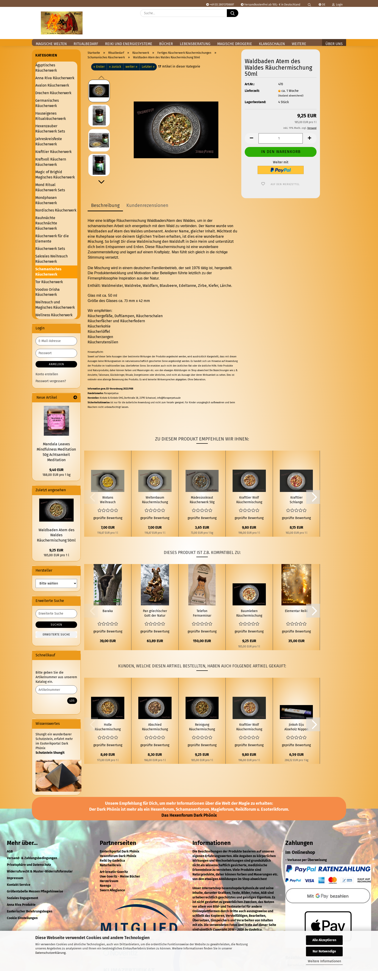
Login (337, 4)
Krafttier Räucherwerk (53, 152)
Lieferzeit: (252, 91)
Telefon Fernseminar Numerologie (202, 613)
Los (72, 700)
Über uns (334, 44)
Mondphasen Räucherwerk (46, 200)
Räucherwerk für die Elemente (52, 238)
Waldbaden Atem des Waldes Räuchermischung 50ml (56, 535)
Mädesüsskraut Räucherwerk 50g (202, 500)
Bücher (166, 44)
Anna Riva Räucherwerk (54, 78)
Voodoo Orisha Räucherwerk (47, 292)
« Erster (99, 67)
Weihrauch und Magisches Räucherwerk (55, 305)
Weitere (299, 44)
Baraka (108, 611)
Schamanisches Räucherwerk (48, 272)
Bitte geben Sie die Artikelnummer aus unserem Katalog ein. (56, 677)
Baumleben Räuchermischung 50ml (249, 613)
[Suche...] (232, 13)
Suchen (56, 624)
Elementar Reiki (296, 611)
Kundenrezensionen (147, 205)
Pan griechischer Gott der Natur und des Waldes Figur (155, 613)
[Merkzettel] (329, 16)
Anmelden (56, 364)
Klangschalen (272, 44)
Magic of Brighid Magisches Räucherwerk (55, 174)
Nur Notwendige (324, 951)
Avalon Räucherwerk (52, 85)
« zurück (115, 67)
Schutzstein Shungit (50, 753)
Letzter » (148, 67)
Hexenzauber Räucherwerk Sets (50, 128)
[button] (340, 16)
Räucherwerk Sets (50, 248)
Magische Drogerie (234, 44)
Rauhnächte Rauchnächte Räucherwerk (46, 223)
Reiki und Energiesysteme (128, 44)
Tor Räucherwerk (49, 282)
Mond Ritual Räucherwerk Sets (50, 187)
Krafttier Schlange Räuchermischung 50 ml (296, 500)
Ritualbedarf (86, 44)
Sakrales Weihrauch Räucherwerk (51, 259)
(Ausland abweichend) (290, 95)
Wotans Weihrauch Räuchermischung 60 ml (108, 500)
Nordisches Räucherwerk (55, 210)
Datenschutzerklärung (50, 952)
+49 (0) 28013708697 (220, 4)
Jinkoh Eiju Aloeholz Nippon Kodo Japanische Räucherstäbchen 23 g (296, 727)
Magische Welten (51, 44)
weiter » (131, 67)
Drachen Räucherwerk (53, 93)
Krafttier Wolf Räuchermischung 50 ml (249, 500)
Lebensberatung (195, 44)
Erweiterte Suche (56, 634)
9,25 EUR (56, 550)
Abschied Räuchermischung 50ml (155, 727)
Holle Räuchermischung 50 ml (108, 727)
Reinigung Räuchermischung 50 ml (202, 727)
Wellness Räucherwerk (53, 315)
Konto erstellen (47, 374)
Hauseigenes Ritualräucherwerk (50, 116)
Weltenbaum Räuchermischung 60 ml (155, 500)
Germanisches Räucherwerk (47, 103)
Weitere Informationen (324, 961)
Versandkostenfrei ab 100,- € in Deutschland (270, 4)
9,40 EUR (56, 470)
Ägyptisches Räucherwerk (46, 68)
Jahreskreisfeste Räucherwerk (48, 141)
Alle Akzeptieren (324, 940)
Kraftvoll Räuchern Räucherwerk (50, 162)
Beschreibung (105, 205)
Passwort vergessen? (51, 381)
